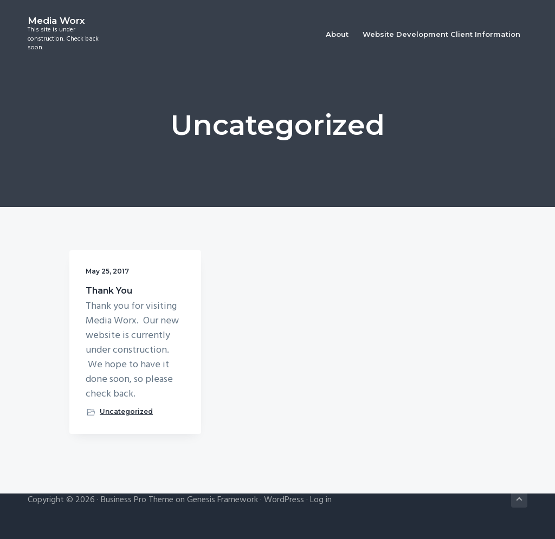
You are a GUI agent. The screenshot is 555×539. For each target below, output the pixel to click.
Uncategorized (126, 411)
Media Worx (56, 20)
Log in (321, 500)
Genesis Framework (222, 500)
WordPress (284, 500)
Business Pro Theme (137, 500)
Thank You (109, 290)
